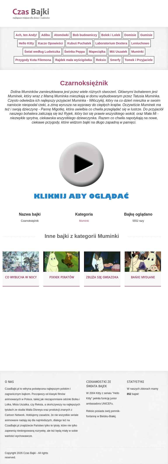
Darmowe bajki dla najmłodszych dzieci (38, 13)
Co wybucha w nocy (21, 277)
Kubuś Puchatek (79, 43)
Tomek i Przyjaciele (139, 60)
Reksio (101, 60)
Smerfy (115, 60)
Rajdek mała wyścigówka (73, 60)
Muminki (137, 51)
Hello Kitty (26, 43)
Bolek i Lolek (110, 35)
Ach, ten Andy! (26, 35)
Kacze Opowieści (50, 43)
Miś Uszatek (118, 51)
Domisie (130, 35)
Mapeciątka (97, 51)
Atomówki (61, 35)
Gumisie (146, 35)
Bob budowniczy (85, 35)
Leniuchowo (140, 43)
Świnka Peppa (74, 51)
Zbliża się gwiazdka (102, 277)
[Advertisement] (82, 328)
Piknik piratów (61, 277)
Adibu (45, 35)
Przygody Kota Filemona (33, 60)
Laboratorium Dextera (111, 43)
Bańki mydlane (143, 277)
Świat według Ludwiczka (42, 51)
